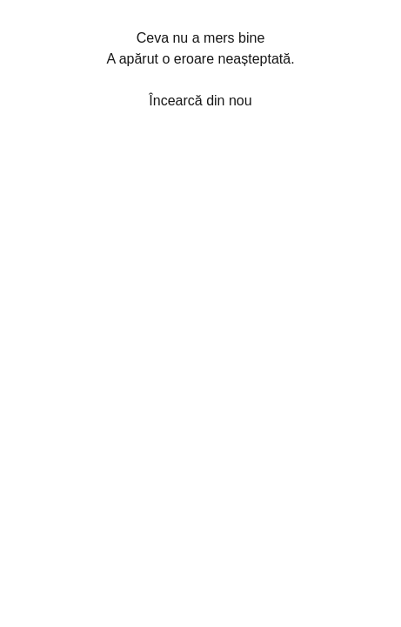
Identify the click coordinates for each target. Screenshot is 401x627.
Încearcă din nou (200, 100)
